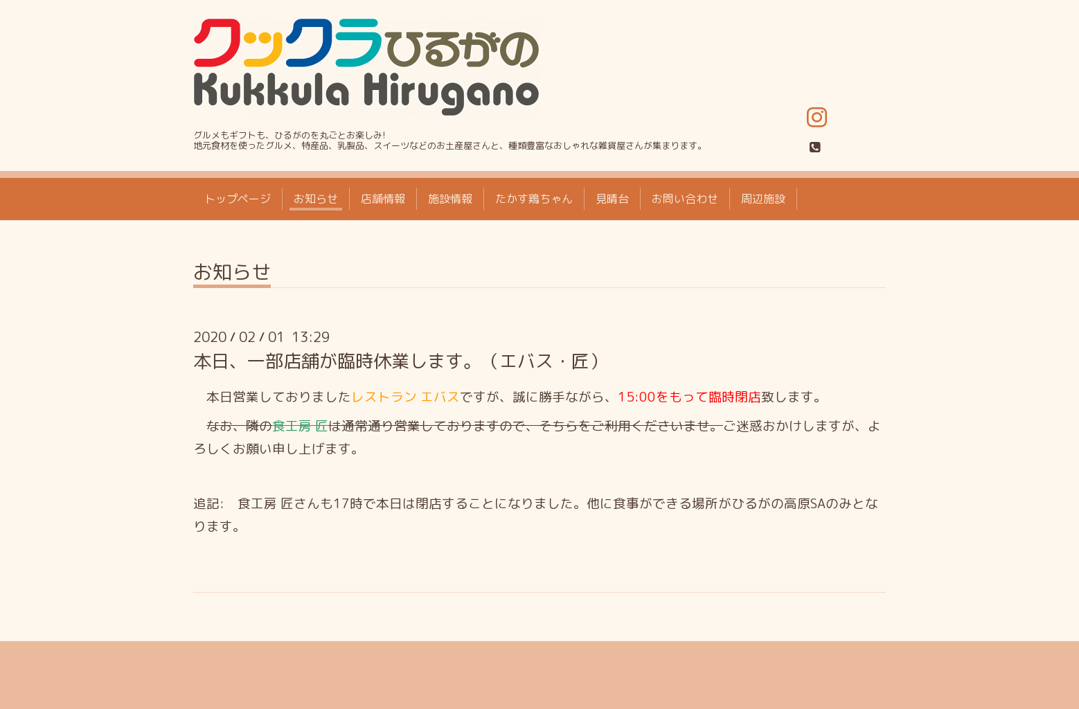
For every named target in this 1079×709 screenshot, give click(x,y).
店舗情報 (383, 198)
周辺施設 (763, 198)
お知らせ (316, 198)
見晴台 (612, 198)
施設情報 (450, 198)
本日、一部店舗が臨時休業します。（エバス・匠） (400, 360)
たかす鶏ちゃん (534, 198)
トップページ (237, 198)
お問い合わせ (685, 198)
